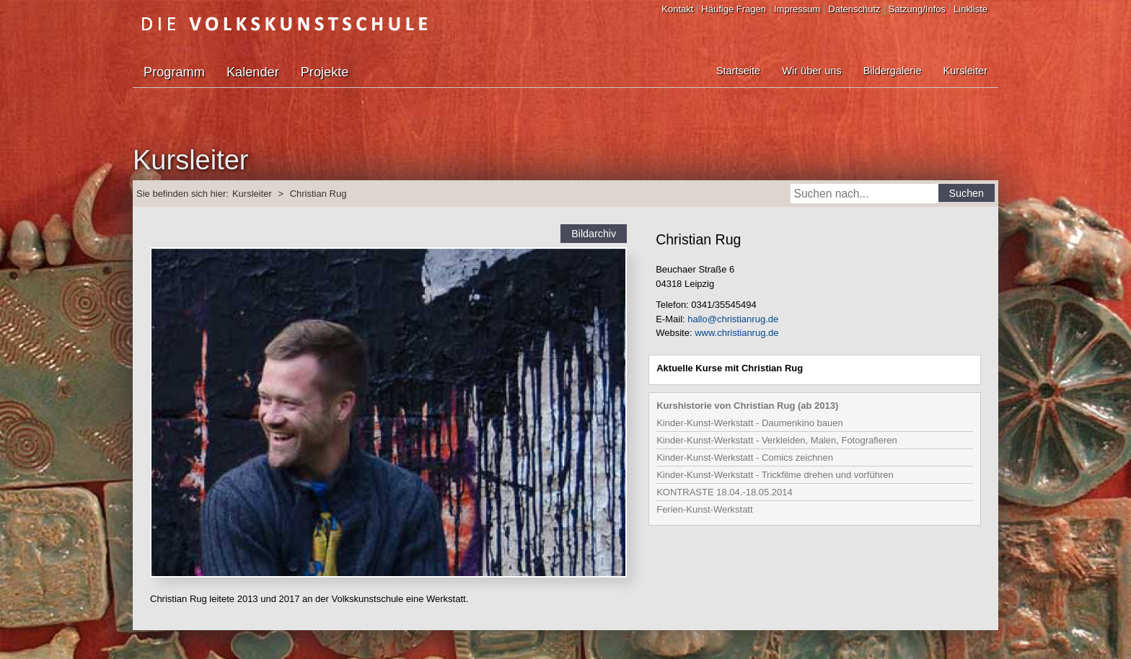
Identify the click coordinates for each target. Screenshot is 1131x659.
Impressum (797, 9)
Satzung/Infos (917, 9)
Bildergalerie (892, 70)
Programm (174, 72)
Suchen (967, 193)
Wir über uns (811, 70)
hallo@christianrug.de (732, 319)
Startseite (738, 70)
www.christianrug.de (736, 332)
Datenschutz (854, 9)
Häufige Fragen (733, 9)
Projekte (325, 72)
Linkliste (970, 9)
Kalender (252, 72)
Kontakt (677, 9)
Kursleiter (965, 70)
